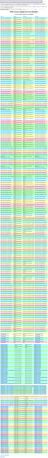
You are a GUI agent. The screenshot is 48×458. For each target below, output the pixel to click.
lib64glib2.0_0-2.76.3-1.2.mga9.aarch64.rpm (37, 365)
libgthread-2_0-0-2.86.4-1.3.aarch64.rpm (40, 402)
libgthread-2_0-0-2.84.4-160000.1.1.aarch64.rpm (38, 422)
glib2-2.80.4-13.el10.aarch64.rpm (40, 81)
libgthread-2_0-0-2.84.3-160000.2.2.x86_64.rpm (38, 436)
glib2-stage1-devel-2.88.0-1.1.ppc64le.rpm (39, 334)
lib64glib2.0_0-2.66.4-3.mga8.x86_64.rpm (40, 383)
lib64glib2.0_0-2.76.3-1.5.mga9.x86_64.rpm (37, 355)
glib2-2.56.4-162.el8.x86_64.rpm (40, 331)
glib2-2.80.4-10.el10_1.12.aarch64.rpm (41, 158)
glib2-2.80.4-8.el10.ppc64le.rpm (40, 200)
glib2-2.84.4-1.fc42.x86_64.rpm (40, 71)
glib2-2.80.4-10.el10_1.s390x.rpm (40, 172)
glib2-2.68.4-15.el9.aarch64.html (6, 277)
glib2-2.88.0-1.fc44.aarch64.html (6, 33)
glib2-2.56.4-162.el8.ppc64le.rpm (40, 327)
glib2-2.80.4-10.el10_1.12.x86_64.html (7, 164)
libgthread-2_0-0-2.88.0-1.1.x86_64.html (7, 400)
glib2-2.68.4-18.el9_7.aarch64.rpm (40, 253)
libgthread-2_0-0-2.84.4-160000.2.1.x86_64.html (4, 420)
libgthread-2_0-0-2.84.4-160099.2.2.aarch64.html (4, 407)
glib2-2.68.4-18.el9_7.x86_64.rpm (40, 259)
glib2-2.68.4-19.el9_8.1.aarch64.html (6, 222)
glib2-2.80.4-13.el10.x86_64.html (6, 95)
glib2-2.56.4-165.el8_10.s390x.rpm (40, 321)
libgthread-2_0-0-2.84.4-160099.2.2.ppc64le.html (4, 409)
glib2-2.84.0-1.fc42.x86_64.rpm (40, 79)
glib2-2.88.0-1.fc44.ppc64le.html (6, 37)
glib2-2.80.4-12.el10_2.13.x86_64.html (7, 107)
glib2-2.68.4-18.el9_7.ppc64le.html (6, 255)
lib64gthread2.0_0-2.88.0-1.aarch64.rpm (40, 385)
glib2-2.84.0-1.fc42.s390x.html (5, 77)
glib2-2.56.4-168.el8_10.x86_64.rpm (41, 299)
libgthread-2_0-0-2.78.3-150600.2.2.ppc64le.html (4, 440)
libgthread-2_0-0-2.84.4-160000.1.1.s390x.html (4, 426)
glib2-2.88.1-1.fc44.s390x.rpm (40, 29)
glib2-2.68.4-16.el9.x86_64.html (6, 275)
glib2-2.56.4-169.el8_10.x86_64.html (6, 291)
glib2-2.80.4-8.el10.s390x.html (5, 204)
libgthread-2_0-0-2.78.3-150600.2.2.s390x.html (4, 442)
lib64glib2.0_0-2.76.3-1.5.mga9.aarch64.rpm (37, 353)
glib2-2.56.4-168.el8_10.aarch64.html (7, 293)
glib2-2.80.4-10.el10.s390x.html (6, 186)
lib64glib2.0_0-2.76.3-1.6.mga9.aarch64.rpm (37, 349)
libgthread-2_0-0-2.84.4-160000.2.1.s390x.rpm (38, 418)
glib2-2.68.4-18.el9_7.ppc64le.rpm (40, 255)
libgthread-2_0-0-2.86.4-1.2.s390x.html (7, 404)
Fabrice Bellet (2, 456)
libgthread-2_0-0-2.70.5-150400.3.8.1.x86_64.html (5, 452)
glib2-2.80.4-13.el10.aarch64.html (6, 81)
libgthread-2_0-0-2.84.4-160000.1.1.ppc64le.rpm (38, 424)
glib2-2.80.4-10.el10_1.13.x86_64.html (7, 154)
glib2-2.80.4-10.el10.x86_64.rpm (40, 190)
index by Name (33, 1)
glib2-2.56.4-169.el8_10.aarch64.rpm (41, 285)
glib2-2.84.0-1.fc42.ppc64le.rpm (40, 75)
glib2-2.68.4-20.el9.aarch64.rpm (40, 214)
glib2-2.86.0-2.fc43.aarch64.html (6, 57)
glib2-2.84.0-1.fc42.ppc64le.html (6, 75)
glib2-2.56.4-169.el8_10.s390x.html (6, 289)
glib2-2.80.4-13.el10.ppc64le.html (6, 85)
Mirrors (38, 1)
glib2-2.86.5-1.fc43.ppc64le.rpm (40, 51)
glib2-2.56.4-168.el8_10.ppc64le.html (7, 295)
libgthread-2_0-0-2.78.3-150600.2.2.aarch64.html (4, 438)
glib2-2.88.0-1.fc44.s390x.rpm (40, 41)
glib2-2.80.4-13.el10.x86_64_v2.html (6, 99)
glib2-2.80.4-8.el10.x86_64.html (6, 208)
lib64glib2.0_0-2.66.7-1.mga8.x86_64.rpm (40, 380)
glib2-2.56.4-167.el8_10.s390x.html (6, 305)
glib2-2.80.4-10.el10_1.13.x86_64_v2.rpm (39, 157)
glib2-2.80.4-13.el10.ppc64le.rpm (40, 85)
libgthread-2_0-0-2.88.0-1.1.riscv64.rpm (40, 398)
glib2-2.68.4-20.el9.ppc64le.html (6, 216)
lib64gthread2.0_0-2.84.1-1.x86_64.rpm (40, 393)
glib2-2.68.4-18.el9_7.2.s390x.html (6, 241)
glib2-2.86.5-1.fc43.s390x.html (5, 53)
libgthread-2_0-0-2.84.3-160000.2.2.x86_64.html (4, 436)
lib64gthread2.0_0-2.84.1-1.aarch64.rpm (40, 392)
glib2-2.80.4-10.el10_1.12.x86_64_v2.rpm (39, 166)
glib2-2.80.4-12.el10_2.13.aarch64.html (7, 101)
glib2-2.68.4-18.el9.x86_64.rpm (40, 267)
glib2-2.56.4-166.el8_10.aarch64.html (7, 309)
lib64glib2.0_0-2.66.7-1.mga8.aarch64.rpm (37, 379)
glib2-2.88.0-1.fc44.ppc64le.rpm (40, 37)
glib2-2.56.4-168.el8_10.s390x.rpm (40, 297)
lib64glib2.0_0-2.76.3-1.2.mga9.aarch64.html (4, 365)
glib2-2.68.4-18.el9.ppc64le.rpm (40, 263)
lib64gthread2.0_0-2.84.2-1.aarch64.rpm (40, 387)
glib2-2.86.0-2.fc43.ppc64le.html (6, 59)
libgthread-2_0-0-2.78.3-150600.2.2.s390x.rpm (38, 442)
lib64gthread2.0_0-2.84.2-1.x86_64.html (7, 389)
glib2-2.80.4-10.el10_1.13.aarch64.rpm (41, 148)
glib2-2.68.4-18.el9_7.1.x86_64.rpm (40, 251)
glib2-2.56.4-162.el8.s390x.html (6, 329)
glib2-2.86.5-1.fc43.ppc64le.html (6, 51)
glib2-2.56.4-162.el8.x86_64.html (6, 331)
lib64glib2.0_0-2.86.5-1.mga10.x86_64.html (4, 347)
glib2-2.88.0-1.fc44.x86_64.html (6, 45)
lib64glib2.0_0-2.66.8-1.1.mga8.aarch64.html (4, 372)
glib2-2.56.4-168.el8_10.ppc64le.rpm (41, 295)
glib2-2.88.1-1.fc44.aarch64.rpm (40, 25)
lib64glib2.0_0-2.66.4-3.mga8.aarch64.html (4, 382)
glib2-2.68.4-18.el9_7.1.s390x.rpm (40, 249)
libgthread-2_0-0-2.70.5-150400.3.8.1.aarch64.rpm (38, 446)
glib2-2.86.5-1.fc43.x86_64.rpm (40, 55)
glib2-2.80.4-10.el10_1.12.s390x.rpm (41, 162)
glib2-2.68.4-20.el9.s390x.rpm (40, 218)
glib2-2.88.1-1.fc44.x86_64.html (6, 31)
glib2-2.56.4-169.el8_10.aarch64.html (7, 285)
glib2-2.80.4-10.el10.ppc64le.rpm (40, 182)
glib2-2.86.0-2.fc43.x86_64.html (6, 63)
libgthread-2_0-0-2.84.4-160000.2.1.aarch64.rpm (38, 414)
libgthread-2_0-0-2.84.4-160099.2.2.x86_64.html (4, 413)
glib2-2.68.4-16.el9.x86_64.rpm (40, 275)
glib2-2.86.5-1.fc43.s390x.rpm (40, 53)
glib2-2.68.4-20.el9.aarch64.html (6, 214)
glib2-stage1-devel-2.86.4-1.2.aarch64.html (5, 340)
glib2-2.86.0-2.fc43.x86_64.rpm (40, 63)
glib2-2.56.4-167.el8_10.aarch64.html (7, 301)
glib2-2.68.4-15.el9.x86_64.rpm (40, 283)
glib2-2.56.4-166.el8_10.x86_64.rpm (41, 315)
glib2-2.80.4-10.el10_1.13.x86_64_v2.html (5, 157)
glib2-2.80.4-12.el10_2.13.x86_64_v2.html (5, 109)
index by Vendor (19, 1)
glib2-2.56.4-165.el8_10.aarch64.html (7, 317)
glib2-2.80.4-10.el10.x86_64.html (6, 190)
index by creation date (26, 1)
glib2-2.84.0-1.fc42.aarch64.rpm (40, 73)
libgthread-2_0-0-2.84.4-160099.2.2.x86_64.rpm (38, 413)
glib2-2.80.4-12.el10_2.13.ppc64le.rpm (41, 103)
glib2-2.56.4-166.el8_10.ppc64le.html (7, 311)
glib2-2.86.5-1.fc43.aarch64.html (6, 49)
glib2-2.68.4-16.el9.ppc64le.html (6, 271)
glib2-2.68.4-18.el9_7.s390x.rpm (40, 257)
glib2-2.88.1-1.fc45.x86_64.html (6, 23)
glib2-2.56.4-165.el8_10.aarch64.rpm (41, 317)
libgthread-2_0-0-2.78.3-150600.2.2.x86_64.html (4, 444)
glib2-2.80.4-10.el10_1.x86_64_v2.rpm (41, 176)
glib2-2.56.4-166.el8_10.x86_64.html (6, 315)
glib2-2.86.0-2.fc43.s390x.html (5, 61)
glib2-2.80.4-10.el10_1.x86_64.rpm (40, 174)
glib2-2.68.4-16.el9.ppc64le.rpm (40, 271)
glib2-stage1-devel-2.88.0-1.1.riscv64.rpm (39, 336)
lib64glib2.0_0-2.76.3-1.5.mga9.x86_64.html (4, 355)
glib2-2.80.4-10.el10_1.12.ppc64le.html (7, 160)
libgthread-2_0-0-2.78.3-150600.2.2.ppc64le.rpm (38, 440)
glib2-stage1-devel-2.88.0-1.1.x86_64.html (5, 338)
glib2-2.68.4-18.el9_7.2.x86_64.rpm (40, 243)
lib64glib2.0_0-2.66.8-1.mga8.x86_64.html (7, 377)
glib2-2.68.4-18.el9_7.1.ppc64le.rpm (41, 247)
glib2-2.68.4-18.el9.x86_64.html (6, 267)
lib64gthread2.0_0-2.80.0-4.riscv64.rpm (40, 394)
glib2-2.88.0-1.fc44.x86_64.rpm (40, 45)
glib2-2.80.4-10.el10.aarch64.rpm (40, 178)
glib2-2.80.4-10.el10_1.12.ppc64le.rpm (41, 160)
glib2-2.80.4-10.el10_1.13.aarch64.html (7, 148)
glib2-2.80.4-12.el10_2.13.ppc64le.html (7, 103)
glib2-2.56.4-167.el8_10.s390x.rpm (40, 305)
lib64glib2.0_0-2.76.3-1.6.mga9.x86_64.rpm (37, 351)
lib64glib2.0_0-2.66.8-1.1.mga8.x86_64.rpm (37, 374)
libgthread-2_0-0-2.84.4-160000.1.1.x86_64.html (4, 428)
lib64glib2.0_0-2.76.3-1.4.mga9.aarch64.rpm (37, 357)
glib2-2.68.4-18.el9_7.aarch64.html (6, 253)
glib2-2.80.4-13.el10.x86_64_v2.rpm (41, 99)
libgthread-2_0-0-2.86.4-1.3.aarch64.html (7, 402)
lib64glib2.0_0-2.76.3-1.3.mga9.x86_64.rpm (37, 363)
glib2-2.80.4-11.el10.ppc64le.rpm (40, 134)
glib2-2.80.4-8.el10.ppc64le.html (6, 200)
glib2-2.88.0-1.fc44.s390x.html (5, 41)
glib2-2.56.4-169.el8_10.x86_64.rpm (41, 291)
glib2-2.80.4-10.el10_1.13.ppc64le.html (7, 150)
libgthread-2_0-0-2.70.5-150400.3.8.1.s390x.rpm (38, 450)
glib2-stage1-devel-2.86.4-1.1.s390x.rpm (39, 342)
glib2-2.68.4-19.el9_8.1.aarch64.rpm (41, 222)
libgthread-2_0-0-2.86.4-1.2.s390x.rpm (40, 404)
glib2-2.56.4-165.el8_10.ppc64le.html (7, 319)
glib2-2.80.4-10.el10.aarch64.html (6, 178)
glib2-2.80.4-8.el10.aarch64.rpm (40, 196)
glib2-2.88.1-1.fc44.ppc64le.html (6, 27)
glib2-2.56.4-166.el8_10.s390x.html (6, 313)
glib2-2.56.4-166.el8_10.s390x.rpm (40, 313)
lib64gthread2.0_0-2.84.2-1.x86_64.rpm (40, 389)
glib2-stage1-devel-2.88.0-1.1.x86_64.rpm (39, 338)
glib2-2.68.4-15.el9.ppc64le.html (6, 279)
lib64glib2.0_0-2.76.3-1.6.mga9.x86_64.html (4, 351)
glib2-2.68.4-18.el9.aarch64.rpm (40, 261)
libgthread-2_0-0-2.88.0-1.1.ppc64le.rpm (40, 396)
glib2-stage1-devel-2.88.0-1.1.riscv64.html (5, 336)
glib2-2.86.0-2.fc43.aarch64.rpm (40, 57)
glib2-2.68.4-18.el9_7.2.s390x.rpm (40, 241)
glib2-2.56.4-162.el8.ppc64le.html (6, 327)
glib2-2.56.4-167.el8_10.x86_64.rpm (41, 307)
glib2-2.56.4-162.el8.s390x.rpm (40, 329)
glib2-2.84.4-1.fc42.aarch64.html (6, 65)
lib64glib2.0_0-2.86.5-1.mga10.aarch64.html (4, 345)
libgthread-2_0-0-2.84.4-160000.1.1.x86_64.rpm (38, 428)
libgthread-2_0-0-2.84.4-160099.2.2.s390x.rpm (38, 411)
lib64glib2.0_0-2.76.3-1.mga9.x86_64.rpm (40, 370)
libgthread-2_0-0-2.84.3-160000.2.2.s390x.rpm (38, 434)
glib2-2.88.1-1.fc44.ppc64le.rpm (40, 27)
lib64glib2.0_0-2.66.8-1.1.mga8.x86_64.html (4, 374)
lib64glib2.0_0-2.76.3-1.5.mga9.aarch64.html (4, 353)
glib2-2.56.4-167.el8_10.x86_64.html (6, 307)
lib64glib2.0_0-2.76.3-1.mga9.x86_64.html (7, 370)
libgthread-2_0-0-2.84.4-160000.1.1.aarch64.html (4, 422)
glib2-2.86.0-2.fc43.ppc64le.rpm (40, 59)
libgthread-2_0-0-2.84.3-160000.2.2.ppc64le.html (4, 432)
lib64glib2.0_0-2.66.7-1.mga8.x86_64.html (7, 380)
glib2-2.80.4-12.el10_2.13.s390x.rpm (41, 105)
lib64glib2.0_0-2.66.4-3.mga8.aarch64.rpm (37, 382)
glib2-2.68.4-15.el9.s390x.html (5, 281)
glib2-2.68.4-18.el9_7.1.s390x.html (6, 249)
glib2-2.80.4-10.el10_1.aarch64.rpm (40, 168)
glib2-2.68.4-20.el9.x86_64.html (6, 220)
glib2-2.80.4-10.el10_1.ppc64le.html (6, 170)
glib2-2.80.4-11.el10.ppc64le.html (6, 134)
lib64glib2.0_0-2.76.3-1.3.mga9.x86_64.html (4, 363)
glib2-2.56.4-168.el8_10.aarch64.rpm (41, 293)
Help (40, 1)
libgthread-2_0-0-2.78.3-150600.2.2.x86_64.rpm (38, 444)
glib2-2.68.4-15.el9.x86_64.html (6, 283)
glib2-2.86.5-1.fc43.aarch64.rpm (40, 49)
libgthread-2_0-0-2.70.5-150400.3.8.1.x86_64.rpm (38, 452)
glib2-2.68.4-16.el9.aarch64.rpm (40, 269)
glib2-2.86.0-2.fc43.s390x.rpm (40, 61)
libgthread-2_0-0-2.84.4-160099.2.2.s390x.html (4, 411)
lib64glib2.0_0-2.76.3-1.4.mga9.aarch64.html (4, 357)
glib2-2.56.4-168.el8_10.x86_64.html (6, 299)
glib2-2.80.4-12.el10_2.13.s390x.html (7, 105)
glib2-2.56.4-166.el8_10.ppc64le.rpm (41, 311)
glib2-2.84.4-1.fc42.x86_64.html (6, 71)
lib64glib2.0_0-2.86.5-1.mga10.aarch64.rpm (37, 345)
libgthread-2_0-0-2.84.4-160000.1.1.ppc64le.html (4, 424)
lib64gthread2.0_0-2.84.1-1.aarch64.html (7, 392)
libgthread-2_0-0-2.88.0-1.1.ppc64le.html (7, 396)
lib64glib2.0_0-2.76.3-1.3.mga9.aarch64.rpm (37, 361)
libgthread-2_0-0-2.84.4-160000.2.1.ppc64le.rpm (38, 416)
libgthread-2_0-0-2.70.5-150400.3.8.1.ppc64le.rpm (38, 448)
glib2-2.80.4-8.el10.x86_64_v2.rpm (40, 212)
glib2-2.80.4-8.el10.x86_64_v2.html (6, 212)
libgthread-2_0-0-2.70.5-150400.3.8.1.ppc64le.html (5, 448)
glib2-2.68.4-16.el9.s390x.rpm (40, 273)
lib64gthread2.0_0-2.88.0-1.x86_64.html (7, 386)
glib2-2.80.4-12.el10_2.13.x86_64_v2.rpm (39, 109)
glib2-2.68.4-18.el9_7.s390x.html (6, 257)
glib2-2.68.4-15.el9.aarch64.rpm (40, 277)
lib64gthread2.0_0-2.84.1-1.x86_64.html (7, 393)
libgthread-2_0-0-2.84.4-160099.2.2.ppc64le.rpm (38, 409)
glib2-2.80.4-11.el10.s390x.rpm (40, 138)
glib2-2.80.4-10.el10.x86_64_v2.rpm (41, 194)
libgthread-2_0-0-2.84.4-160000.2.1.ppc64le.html (4, 416)
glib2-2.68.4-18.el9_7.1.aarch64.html (6, 245)
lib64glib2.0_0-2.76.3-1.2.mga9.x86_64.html (4, 367)
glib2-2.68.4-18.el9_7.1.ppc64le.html (6, 247)
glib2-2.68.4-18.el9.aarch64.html (6, 261)
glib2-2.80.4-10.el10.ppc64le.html (6, 182)
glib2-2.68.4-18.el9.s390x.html (5, 265)
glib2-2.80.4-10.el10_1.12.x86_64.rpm (41, 164)
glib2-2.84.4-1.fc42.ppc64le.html (6, 67)
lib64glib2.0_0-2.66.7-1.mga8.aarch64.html (4, 379)
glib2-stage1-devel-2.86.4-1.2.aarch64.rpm (39, 340)
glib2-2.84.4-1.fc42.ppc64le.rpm (40, 67)
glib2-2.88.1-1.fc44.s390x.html (5, 29)
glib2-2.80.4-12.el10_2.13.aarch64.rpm (41, 101)
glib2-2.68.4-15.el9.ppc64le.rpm (40, 279)
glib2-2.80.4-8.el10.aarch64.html (6, 196)
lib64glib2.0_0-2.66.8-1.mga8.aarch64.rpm (37, 376)
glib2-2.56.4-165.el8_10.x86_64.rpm (41, 323)
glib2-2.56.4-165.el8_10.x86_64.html (6, 323)
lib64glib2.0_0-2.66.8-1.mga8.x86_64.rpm (40, 377)
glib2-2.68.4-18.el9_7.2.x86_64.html (6, 243)
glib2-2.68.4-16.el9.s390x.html (5, 273)
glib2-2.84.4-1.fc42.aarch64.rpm (40, 65)
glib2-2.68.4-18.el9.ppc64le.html (6, 263)
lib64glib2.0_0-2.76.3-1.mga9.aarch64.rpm (37, 369)
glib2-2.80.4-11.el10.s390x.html (6, 138)
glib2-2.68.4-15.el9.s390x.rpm (40, 281)
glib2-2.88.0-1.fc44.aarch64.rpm (40, 33)
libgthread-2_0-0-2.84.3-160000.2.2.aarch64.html (4, 430)
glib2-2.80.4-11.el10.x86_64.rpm (40, 142)
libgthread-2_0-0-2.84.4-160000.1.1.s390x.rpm (38, 426)
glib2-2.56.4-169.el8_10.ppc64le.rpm (41, 287)
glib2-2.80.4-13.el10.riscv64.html (6, 89)
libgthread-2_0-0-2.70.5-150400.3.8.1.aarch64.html (5, 446)
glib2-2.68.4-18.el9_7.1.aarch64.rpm (41, 245)
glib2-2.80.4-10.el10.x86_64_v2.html (6, 194)
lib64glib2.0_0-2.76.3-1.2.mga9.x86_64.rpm (37, 367)
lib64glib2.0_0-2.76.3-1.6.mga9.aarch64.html (4, 349)
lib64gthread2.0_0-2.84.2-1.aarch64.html (7, 387)
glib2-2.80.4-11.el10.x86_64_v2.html (6, 146)
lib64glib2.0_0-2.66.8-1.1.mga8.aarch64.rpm (37, 372)
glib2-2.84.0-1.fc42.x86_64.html (6, 79)
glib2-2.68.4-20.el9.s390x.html (5, 218)
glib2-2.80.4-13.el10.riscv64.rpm (40, 89)
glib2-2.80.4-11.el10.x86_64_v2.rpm (41, 146)
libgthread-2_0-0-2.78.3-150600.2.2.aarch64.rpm (38, 438)
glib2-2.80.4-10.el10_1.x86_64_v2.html (7, 176)
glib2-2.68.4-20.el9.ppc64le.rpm (40, 216)
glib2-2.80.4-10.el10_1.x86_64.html (6, 174)
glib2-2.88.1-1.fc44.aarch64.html (6, 25)
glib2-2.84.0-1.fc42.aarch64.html (6, 73)
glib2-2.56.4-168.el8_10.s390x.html (6, 297)
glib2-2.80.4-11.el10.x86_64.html (6, 142)
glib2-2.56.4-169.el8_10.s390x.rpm (40, 289)
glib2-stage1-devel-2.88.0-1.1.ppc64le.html (5, 334)
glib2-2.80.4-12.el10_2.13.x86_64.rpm (41, 107)
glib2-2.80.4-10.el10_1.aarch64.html (6, 168)
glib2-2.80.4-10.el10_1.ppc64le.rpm (40, 170)
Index (2, 1)
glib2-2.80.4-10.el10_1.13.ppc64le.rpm (41, 150)
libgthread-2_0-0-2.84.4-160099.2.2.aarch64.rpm (38, 407)
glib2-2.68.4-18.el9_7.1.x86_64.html (6, 251)
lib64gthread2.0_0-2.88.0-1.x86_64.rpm (40, 386)
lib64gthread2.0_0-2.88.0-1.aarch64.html (7, 385)
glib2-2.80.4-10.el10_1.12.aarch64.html (7, 158)
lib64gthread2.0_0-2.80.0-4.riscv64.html (7, 394)
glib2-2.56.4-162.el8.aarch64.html (6, 325)
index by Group (6, 1)
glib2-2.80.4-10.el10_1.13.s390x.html (7, 152)
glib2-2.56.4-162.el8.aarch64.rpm (40, 325)
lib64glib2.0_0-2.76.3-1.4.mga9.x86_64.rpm (37, 359)
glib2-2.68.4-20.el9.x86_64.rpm (40, 220)
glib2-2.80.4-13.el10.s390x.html (6, 91)
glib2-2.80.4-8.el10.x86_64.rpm (40, 208)
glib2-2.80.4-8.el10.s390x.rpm (40, 204)
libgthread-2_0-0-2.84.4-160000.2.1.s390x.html (4, 418)
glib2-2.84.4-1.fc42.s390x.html (5, 69)
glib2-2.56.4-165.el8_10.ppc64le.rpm (41, 319)
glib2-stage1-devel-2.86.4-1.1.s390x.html (5, 342)
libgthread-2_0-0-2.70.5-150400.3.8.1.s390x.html (4, 450)
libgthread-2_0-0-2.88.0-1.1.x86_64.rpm (40, 400)
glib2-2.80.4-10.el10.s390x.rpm (40, 186)
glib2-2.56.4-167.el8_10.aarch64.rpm (41, 301)
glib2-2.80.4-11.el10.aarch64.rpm (40, 132)
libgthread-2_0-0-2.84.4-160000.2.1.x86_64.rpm (38, 420)
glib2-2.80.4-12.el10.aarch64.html (6, 111)
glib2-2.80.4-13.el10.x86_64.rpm (40, 95)
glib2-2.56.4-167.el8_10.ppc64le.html (7, 303)
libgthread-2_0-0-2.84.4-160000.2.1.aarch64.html (4, 414)
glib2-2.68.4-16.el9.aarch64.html (6, 269)
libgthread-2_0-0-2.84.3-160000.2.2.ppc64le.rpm (38, 432)
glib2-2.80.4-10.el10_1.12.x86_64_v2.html (5, 166)
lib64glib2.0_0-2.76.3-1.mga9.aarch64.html (4, 369)
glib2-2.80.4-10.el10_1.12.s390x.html (7, 162)
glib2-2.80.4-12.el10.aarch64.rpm (40, 111)
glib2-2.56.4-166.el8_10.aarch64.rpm (41, 309)
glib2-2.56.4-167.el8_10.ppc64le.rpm (41, 303)
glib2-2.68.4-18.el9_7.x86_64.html (6, 259)
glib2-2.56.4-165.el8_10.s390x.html (6, 321)
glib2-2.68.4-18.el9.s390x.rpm (40, 265)
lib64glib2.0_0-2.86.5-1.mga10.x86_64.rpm (37, 347)
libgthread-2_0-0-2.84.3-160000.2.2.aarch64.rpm (38, 430)
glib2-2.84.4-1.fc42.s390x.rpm (40, 69)
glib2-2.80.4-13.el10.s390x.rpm (40, 91)
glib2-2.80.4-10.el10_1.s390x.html (6, 172)
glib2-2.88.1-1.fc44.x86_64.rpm (40, 31)
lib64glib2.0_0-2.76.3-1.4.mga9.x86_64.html (4, 359)
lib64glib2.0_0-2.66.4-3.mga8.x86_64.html (7, 383)
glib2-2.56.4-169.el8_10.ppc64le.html (7, 287)
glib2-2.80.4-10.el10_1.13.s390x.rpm (41, 152)
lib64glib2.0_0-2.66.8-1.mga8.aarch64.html (4, 376)
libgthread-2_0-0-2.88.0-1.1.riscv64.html (7, 398)
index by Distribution (13, 1)
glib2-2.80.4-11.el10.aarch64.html (6, 132)
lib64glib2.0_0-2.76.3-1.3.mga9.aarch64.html (4, 361)
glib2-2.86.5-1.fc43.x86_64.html (6, 55)
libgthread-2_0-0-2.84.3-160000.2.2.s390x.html (4, 434)
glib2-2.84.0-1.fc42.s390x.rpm (40, 77)
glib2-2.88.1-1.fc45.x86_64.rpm (40, 23)
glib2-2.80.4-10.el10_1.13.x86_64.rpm (41, 154)
